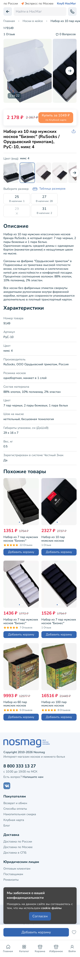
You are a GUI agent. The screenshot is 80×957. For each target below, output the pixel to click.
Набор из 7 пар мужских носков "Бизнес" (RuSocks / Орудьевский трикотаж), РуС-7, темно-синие (58, 621)
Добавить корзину (21, 552)
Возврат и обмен (15, 803)
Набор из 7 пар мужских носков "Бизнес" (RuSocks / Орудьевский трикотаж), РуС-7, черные (20, 538)
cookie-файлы (51, 908)
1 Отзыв (9, 34)
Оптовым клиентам (16, 869)
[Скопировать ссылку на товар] (74, 131)
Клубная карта (13, 820)
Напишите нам (33, 777)
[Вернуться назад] (7, 11)
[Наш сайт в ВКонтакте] (6, 785)
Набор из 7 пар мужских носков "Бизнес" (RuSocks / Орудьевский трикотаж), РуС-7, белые (20, 621)
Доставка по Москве (18, 847)
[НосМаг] (40, 743)
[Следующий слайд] (69, 71)
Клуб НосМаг (66, 4)
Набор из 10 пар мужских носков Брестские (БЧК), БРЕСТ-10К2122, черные (58, 538)
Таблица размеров (48, 188)
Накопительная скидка (19, 814)
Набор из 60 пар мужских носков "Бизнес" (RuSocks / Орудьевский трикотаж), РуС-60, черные (20, 703)
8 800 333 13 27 (19, 766)
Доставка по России (17, 842)
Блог (6, 826)
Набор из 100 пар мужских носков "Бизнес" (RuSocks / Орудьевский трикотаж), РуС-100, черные (58, 703)
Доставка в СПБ (14, 853)
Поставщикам (13, 874)
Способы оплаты (15, 809)
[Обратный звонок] (72, 11)
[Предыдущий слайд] (10, 71)
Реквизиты (11, 880)
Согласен (40, 916)
